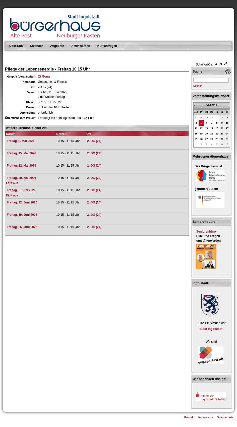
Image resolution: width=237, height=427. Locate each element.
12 (201, 128)
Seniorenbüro (206, 231)
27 (196, 117)
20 (206, 133)
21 (211, 133)
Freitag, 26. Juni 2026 (22, 227)
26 (201, 139)
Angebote (57, 46)
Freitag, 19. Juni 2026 (22, 215)
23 (222, 133)
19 (201, 133)
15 (216, 128)
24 (227, 133)
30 (211, 117)
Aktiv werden (80, 46)
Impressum (205, 417)
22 (216, 133)
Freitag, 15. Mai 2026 (21, 153)
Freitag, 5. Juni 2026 (21, 190)
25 (196, 139)
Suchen (197, 86)
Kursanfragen (107, 46)
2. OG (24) (94, 141)
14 (211, 128)
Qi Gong (44, 76)
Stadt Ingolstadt (211, 329)
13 (206, 128)
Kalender (36, 46)
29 (206, 117)
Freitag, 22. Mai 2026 (21, 165)
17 (227, 128)
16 (222, 128)
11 (196, 128)
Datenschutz (225, 417)
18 (196, 133)
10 (227, 122)
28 (201, 117)
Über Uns (16, 46)
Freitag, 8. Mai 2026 (20, 141)
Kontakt (189, 417)
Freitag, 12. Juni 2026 (22, 202)
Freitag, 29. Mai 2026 (21, 178)
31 (227, 139)
